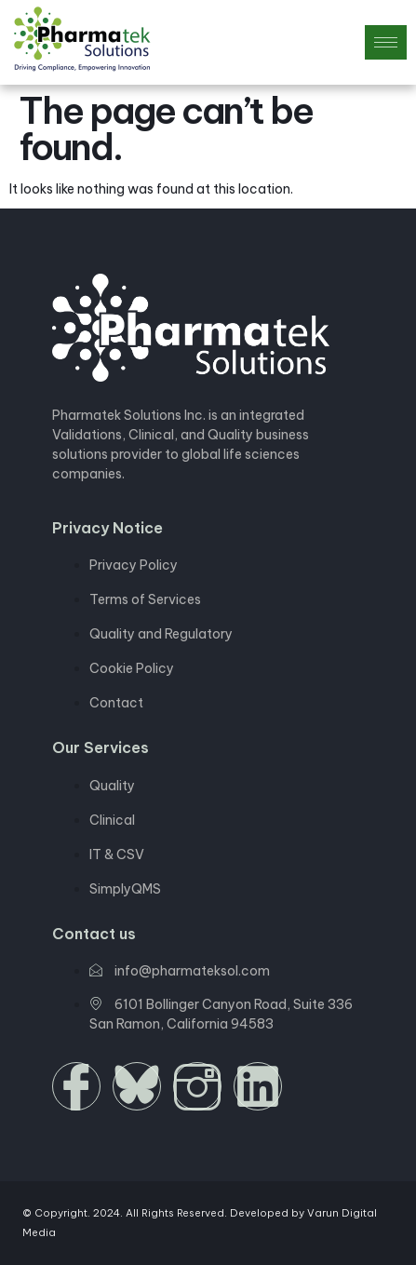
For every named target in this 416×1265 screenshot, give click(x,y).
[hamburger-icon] (386, 42)
